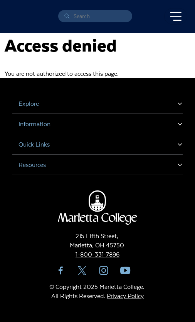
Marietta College (14, 16)
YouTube (125, 270)
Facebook (60, 270)
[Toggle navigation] (175, 16)
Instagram (103, 270)
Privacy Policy (125, 295)
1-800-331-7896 (97, 254)
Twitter (82, 270)
